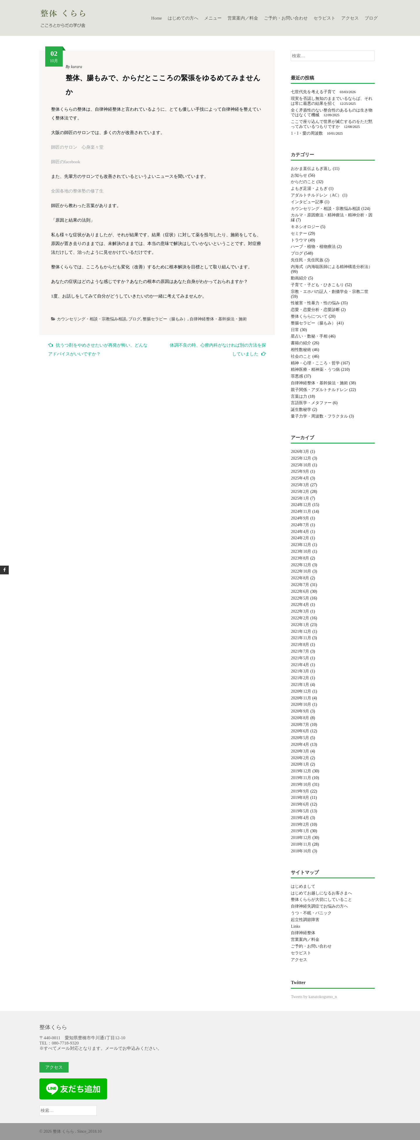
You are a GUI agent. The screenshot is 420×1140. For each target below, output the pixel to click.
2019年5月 (300, 811)
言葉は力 (299, 396)
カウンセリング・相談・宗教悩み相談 (91, 319)
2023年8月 (300, 558)
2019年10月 (301, 784)
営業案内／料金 (243, 18)
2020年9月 (300, 711)
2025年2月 (300, 491)
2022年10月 (301, 571)
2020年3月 (300, 751)
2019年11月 (301, 778)
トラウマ (299, 240)
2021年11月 (301, 638)
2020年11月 (301, 698)
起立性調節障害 (305, 919)
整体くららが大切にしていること (321, 899)
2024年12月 (301, 505)
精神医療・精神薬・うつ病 (315, 369)
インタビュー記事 (307, 202)
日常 (295, 330)
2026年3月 (300, 451)
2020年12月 (301, 691)
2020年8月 (300, 718)
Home (156, 18)
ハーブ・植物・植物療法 (313, 246)
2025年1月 (300, 498)
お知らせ (299, 175)
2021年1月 (300, 684)
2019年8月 (300, 797)
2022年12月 (301, 565)
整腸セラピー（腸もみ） (165, 319)
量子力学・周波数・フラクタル (319, 416)
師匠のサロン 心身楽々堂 (77, 147)
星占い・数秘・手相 (309, 336)
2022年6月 (300, 591)
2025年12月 (301, 458)
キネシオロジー (305, 227)
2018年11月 (301, 844)
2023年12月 (301, 545)
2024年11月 (301, 511)
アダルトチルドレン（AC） (316, 195)
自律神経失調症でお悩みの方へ (319, 906)
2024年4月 (300, 531)
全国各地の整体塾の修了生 (77, 191)
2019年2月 (300, 824)
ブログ (371, 18)
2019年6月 (300, 804)
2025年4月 (300, 478)
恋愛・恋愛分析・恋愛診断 (315, 309)
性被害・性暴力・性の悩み (315, 303)
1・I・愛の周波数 (307, 133)
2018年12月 (301, 837)
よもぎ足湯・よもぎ (309, 188)
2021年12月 (301, 631)
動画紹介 (299, 278)
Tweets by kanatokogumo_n (314, 997)
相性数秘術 (301, 349)
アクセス (350, 18)
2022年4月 (300, 604)
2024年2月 (300, 538)
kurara (76, 67)
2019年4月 (300, 818)
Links (295, 926)
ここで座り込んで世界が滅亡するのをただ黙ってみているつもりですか (331, 124)
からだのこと (303, 182)
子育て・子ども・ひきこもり (317, 285)
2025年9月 (300, 471)
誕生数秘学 (301, 409)
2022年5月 (300, 598)
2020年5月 (300, 738)
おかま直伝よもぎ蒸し (311, 168)
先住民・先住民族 (307, 260)
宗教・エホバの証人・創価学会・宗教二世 (329, 291)
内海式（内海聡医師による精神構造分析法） (331, 267)
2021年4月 (300, 665)
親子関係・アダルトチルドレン (319, 389)
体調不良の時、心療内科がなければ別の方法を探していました (218, 349)
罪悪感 (297, 376)
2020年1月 (300, 764)
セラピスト (324, 18)
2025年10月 (301, 465)
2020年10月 (301, 704)
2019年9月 (300, 791)
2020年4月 (300, 744)
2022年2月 (300, 618)
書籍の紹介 (301, 343)
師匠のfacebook (65, 161)
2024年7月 (300, 525)
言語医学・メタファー (311, 403)
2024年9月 (300, 518)
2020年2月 (300, 758)
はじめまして (303, 886)
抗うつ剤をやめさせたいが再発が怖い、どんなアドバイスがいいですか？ (98, 349)
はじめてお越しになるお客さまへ (321, 893)
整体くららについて (309, 316)
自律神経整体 (303, 933)
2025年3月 (300, 485)
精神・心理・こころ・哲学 (315, 363)
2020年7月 (300, 724)
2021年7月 (300, 651)
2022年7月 (300, 585)
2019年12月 (301, 771)
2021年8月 (300, 644)
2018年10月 (301, 851)
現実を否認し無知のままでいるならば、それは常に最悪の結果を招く (331, 101)
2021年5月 (300, 658)
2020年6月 (300, 731)
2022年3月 (300, 611)
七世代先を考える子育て (313, 92)
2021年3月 (300, 671)
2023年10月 (301, 551)
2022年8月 (300, 578)
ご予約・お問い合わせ (286, 18)
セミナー (299, 233)
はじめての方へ (183, 18)
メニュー (213, 18)
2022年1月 (300, 625)
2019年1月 (300, 831)
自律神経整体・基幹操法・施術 (218, 319)
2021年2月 (300, 678)
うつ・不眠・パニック (311, 913)
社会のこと (301, 356)
